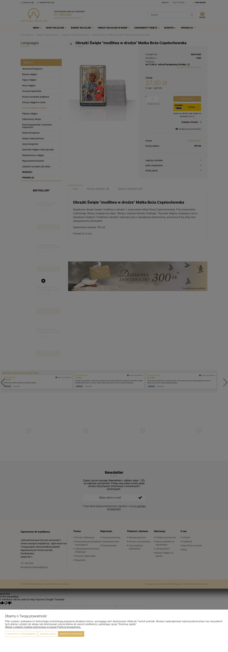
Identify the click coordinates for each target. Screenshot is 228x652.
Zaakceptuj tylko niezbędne (21, 634)
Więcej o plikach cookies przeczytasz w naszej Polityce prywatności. (43, 627)
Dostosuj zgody (48, 634)
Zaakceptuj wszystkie (71, 634)
